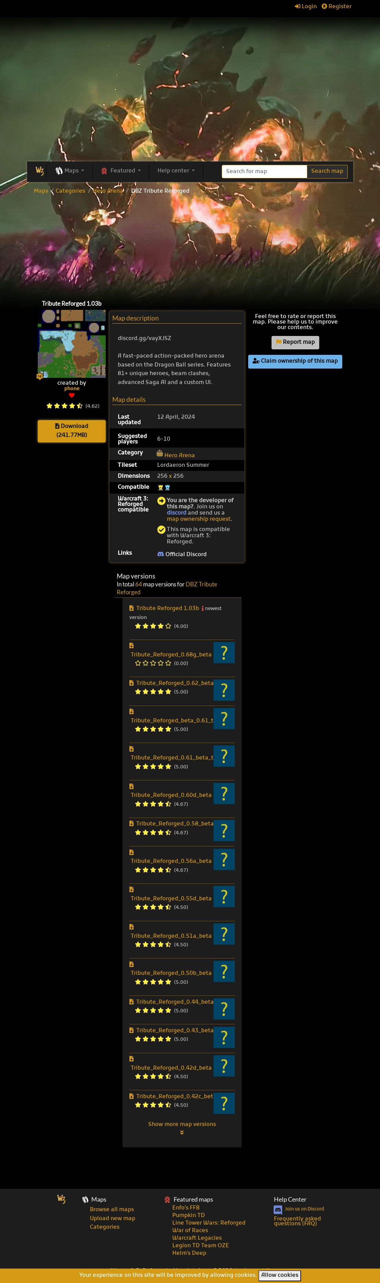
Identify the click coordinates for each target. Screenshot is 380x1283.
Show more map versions (182, 1128)
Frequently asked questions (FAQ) (297, 1221)
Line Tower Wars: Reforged (208, 1223)
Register (337, 6)
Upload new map (112, 1218)
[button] (69, 171)
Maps (41, 191)
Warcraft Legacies (197, 1238)
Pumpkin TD (188, 1215)
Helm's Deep (189, 1253)
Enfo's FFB (185, 1208)
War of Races (190, 1230)
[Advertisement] (190, 246)
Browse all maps (112, 1209)
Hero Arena (108, 191)
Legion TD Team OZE (200, 1245)
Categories (70, 191)
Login (306, 6)
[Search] (264, 171)
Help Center (290, 1199)
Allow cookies (279, 1275)
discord (176, 513)
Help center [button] (174, 171)
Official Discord (182, 554)
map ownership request (199, 519)
